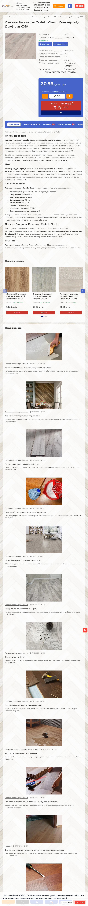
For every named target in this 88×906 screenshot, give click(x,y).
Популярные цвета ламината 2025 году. (67, 359)
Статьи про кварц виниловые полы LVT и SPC (62, 446)
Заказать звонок (41, 10)
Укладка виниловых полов (42, 823)
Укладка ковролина (39, 826)
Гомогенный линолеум (68, 829)
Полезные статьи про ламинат (9, 354)
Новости (35, 491)
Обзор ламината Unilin (15, 450)
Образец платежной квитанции (15, 826)
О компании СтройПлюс (13, 817)
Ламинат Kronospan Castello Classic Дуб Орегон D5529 (42, 296)
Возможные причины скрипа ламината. (14, 544)
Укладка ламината (38, 817)
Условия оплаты (9, 823)
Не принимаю (67, 902)
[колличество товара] (57, 96)
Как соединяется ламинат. (70, 543)
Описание (14, 124)
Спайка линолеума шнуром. (44, 685)
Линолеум (63, 820)
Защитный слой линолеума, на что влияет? (17, 686)
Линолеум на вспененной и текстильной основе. (71, 590)
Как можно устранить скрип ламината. (71, 496)
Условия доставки (10, 820)
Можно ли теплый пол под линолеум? (43, 780)
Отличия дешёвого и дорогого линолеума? (41, 638)
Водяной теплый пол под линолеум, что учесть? (15, 780)
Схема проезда (53, 853)
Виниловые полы (66, 823)
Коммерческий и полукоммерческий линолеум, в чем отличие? (70, 781)
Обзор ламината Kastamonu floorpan (70, 405)
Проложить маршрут (55, 849)
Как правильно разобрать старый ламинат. (43, 451)
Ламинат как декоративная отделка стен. (43, 359)
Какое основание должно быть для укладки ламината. (17, 359)
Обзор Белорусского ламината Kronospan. (41, 405)
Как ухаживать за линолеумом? (39, 732)
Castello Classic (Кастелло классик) (15, 17)
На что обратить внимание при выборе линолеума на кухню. (16, 639)
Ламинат (62, 817)
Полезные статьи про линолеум (62, 585)
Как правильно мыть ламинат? (14, 732)
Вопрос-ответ (66, 124)
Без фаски (69, 50)
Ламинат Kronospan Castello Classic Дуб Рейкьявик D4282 (69, 296)
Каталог (63, 813)
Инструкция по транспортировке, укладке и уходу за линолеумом (14, 834)
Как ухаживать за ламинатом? (66, 686)
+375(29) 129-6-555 (41, 2)
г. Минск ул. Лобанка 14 (56, 856)
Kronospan (69, 37)
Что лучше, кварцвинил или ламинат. (71, 451)
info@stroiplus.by (13, 866)
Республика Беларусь (70, 64)
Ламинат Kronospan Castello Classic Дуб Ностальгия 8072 (16, 296)
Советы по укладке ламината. (40, 544)
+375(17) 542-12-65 (42, 7)
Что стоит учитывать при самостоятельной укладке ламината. (16, 497)
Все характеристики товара (60, 72)
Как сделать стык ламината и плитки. (16, 590)
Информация (9, 813)
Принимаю (80, 902)
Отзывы (48, 124)
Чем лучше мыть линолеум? (71, 731)
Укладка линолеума (39, 820)
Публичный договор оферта (14, 829)
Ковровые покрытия (67, 826)
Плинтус (62, 832)
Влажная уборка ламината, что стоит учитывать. (16, 405)
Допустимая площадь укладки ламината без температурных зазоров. (42, 497)
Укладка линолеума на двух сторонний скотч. (70, 638)
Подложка (63, 835)
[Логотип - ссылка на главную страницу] (15, 851)
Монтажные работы (40, 813)
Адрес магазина (9, 840)
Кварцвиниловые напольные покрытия (41, 590)
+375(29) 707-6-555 (41, 5)
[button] (5, 291)
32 (66, 57)
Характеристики (32, 124)
